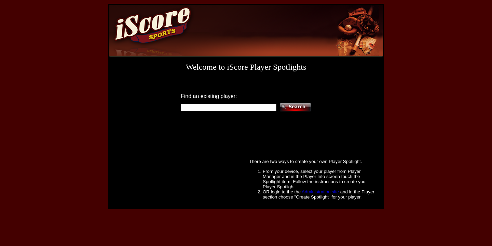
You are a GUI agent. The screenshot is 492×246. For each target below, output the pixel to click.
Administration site (320, 191)
